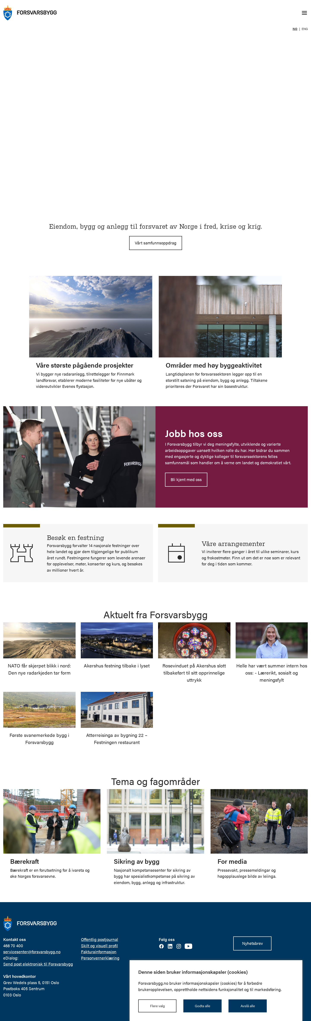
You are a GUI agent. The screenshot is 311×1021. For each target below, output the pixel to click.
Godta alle (202, 1005)
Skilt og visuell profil (99, 945)
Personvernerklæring (100, 957)
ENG (305, 29)
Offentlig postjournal (99, 939)
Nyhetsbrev (252, 943)
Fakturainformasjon (98, 951)
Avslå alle (248, 1005)
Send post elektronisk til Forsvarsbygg (38, 964)
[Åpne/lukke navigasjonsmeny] (304, 13)
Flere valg (157, 1005)
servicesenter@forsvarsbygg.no (31, 951)
